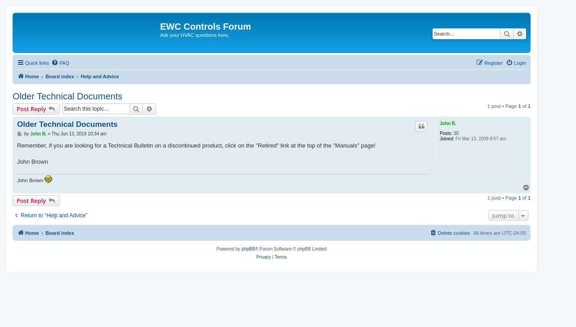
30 (456, 133)
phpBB (248, 248)
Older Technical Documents (67, 96)
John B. (448, 123)
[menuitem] (60, 63)
